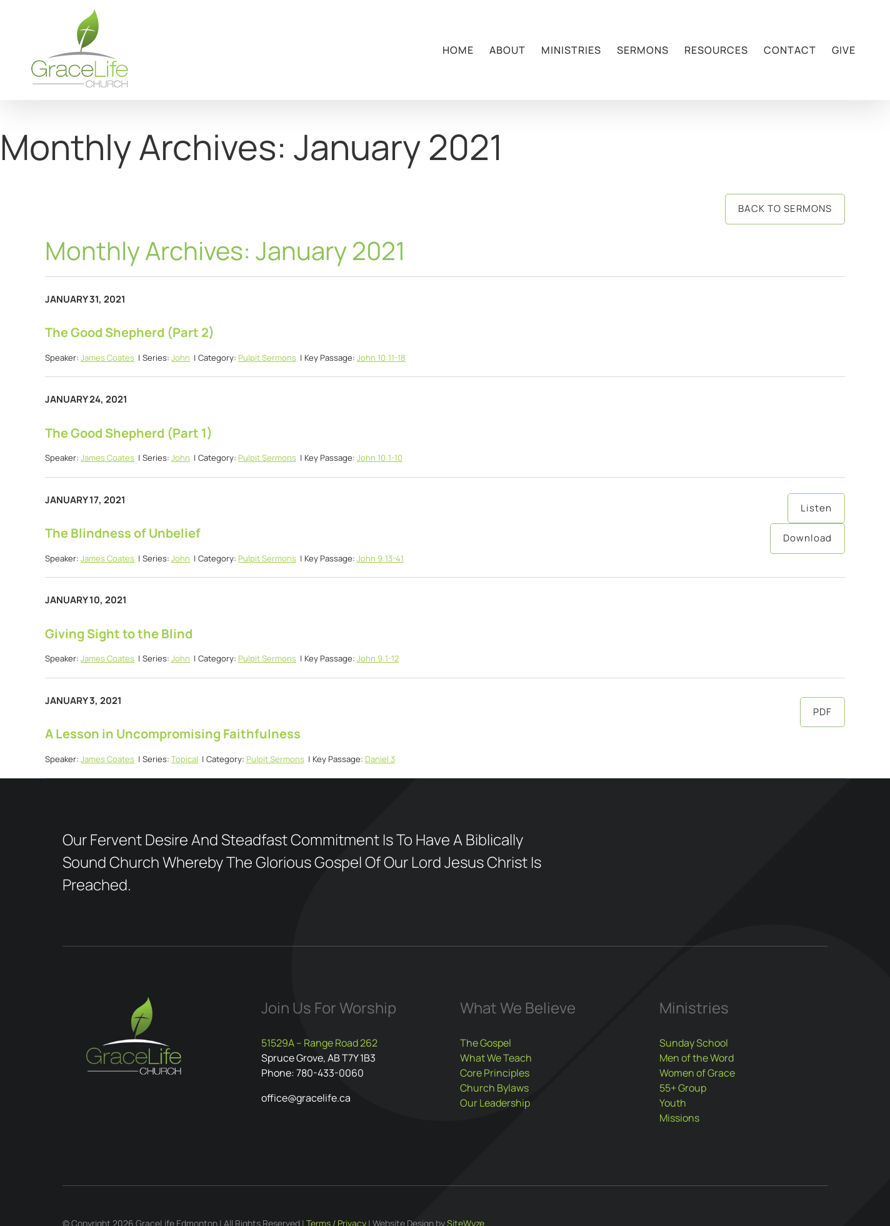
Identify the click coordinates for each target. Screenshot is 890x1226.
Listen (816, 508)
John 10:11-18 (381, 357)
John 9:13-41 (380, 558)
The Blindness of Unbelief (123, 533)
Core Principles (494, 1073)
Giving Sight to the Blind (118, 633)
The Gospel (485, 1043)
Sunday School (693, 1043)
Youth (672, 1103)
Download (807, 538)
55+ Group (682, 1088)
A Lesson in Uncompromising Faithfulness (173, 733)
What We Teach (496, 1058)
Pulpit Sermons (267, 357)
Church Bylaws (494, 1088)
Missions (679, 1118)
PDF (822, 711)
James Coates (107, 357)
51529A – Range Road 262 (319, 1043)
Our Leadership (495, 1103)
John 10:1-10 (379, 457)
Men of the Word (696, 1058)
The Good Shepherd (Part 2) (129, 332)
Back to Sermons (785, 208)
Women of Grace (697, 1073)
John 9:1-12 (378, 658)
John (180, 357)
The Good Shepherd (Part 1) (128, 433)
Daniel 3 (380, 759)
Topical (184, 759)
